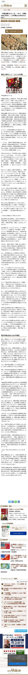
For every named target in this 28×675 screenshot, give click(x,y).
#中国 (18, 21)
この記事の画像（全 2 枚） (15, 31)
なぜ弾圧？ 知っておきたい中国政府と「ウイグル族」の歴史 (15, 611)
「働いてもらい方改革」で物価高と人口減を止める (15, 625)
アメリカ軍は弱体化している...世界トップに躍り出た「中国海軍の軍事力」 (19, 557)
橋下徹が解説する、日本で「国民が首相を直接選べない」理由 (15, 607)
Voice (10, 1)
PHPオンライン (3, 1)
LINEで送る (15, 502)
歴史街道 (24, 1)
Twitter (10, 502)
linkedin (18, 502)
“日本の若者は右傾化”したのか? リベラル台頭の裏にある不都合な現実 (15, 616)
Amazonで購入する (18, 533)
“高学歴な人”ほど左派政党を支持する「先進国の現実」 (15, 589)
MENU (26, 6)
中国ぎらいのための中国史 (16, 509)
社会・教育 (5, 10)
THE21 (17, 1)
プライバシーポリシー (15, 659)
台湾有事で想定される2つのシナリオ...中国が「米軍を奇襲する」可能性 (19, 566)
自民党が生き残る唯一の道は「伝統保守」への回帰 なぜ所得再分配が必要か (15, 621)
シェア (12, 502)
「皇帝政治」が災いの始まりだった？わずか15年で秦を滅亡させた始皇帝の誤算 (15, 598)
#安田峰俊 (4, 21)
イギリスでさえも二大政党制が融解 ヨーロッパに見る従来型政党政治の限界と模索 (14, 602)
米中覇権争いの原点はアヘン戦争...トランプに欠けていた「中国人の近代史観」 (18, 546)
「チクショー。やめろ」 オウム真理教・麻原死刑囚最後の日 (15, 584)
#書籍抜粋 (11, 21)
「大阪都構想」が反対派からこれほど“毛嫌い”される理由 (15, 593)
